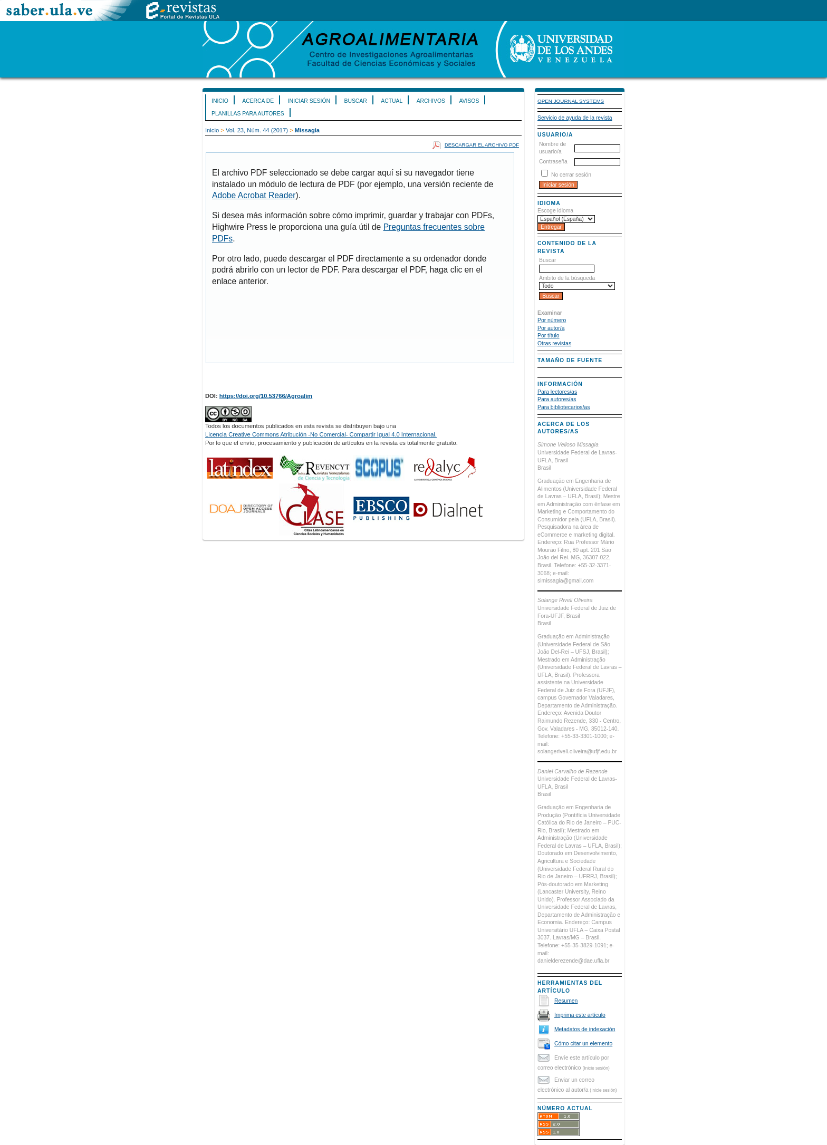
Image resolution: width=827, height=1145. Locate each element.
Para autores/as (556, 399)
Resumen (566, 1001)
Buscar (355, 101)
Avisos (469, 101)
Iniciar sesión (309, 101)
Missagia (307, 130)
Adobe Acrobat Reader (253, 195)
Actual (391, 101)
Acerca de (258, 101)
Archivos (431, 101)
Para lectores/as (557, 392)
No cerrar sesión (571, 175)
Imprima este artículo (579, 1015)
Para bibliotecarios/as (563, 407)
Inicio (219, 101)
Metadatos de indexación (585, 1029)
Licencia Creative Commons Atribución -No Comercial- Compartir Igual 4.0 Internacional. (321, 434)
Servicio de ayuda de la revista (574, 118)
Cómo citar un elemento (583, 1043)
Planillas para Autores (247, 114)
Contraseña (553, 161)
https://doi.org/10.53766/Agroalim (266, 396)
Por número (551, 320)
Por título (548, 335)
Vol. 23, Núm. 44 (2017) (257, 130)
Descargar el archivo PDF (482, 145)
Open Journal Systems (570, 101)
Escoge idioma (555, 211)
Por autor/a (550, 328)
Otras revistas (554, 343)
